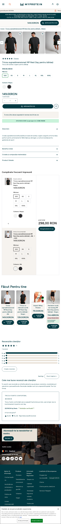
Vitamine (19, 486)
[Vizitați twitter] (20, 451)
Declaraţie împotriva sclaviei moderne (30, 487)
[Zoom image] (20, 26)
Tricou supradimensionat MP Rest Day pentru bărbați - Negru (25, 21)
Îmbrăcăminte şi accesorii (20, 473)
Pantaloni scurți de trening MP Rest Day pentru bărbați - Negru (53, 301)
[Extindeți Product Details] (30, 153)
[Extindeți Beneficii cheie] (30, 141)
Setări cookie (6, 439)
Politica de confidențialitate (32, 497)
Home (2, 21)
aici (21, 517)
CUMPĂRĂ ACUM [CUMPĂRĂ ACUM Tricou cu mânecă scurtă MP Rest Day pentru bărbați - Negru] (23, 314)
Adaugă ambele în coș (46, 221)
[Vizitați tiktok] (12, 451)
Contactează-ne (9, 471)
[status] (10, 93)
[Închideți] (58, 509)
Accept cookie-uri (37, 520)
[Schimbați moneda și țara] (30, 444)
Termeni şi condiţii (30, 504)
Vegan (18, 490)
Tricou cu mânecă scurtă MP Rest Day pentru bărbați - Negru (23, 302)
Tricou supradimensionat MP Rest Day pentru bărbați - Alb (8, 302)
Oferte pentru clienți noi (47, 479)
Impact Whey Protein (38, 299)
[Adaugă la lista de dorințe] (56, 99)
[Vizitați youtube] (16, 451)
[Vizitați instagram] (3, 451)
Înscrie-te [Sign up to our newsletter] (8, 431)
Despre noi (30, 472)
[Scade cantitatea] (4, 93)
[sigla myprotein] (31, 4)
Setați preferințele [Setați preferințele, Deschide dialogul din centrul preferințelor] (23, 520)
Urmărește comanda (8, 502)
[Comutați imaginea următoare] (59, 35)
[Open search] (10, 4)
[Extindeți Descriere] (30, 121)
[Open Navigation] (3, 4)
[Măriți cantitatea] (16, 93)
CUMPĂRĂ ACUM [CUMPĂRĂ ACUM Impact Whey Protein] (38, 308)
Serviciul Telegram (45, 483)
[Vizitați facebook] (8, 451)
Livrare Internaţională (9, 495)
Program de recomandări (49, 469)
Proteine (18, 468)
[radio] (5, 68)
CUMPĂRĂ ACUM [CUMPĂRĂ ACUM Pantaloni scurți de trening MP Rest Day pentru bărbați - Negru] (53, 318)
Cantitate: (6, 89)
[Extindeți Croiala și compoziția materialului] (30, 147)
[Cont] (53, 4)
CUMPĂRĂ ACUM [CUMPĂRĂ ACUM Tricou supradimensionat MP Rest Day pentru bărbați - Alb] (7, 314)
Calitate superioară (30, 477)
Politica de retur (8, 488)
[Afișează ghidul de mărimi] (8, 61)
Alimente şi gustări (19, 480)
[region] (30, 515)
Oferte (41, 475)
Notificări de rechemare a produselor (9, 479)
